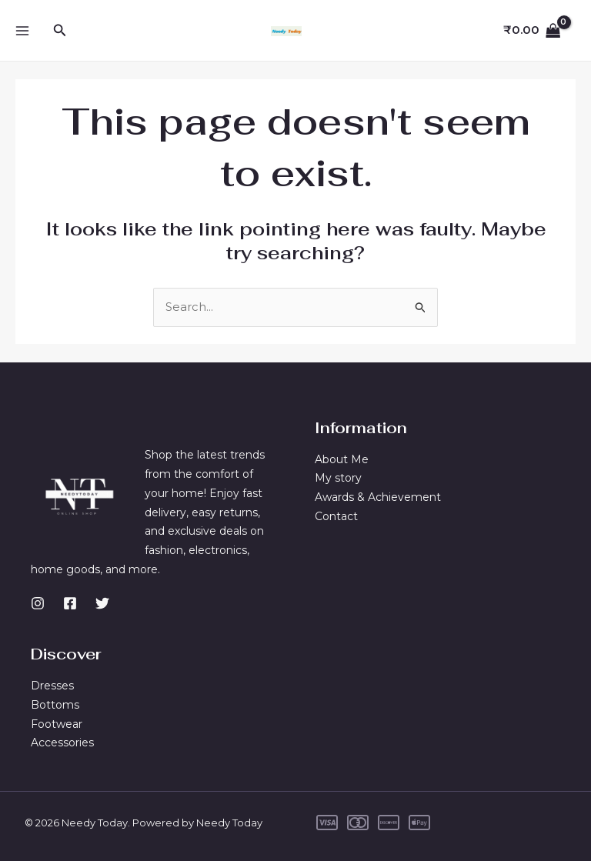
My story (338, 478)
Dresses (52, 685)
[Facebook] (70, 602)
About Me (342, 459)
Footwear (56, 724)
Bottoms (55, 705)
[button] (60, 31)
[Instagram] (38, 602)
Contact (336, 516)
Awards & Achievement (378, 497)
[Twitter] (102, 602)
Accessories (62, 742)
